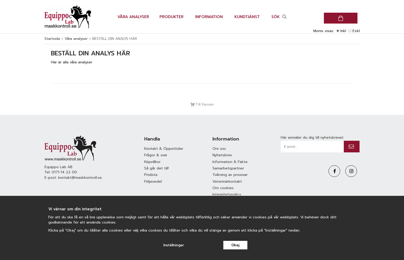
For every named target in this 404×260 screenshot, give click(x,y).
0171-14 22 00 (64, 172)
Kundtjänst (247, 17)
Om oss (219, 148)
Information (209, 17)
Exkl (356, 31)
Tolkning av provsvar (230, 174)
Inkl (343, 31)
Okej (235, 245)
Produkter (171, 17)
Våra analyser (133, 17)
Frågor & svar (155, 155)
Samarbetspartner (228, 168)
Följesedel (153, 181)
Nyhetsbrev (222, 155)
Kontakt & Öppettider (163, 148)
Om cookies (223, 188)
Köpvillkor (152, 162)
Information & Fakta (229, 162)
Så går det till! (156, 168)
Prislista (150, 174)
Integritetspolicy (226, 194)
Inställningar (173, 245)
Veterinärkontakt (227, 181)
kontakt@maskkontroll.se (80, 177)
